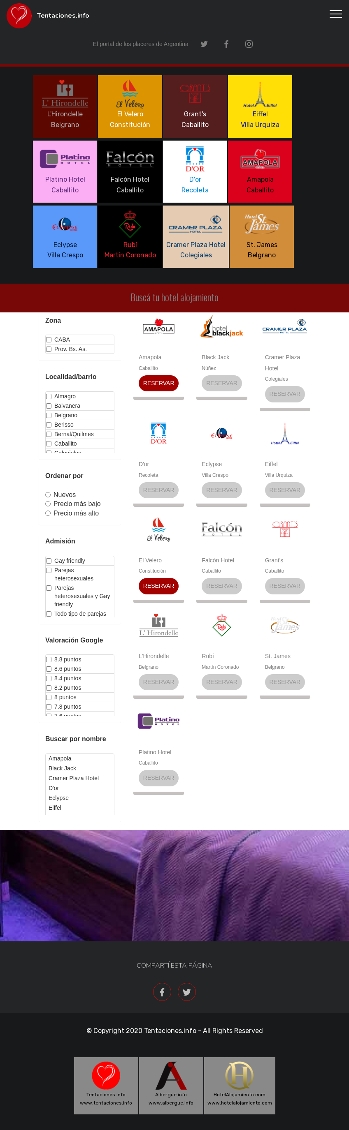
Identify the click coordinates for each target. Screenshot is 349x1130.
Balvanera (63, 405)
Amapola (150, 357)
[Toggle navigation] (336, 13)
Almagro (61, 396)
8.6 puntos (63, 669)
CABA (58, 339)
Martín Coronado (220, 667)
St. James (278, 656)
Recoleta (148, 475)
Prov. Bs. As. (66, 349)
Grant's (274, 560)
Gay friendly (65, 560)
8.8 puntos (63, 659)
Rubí (208, 656)
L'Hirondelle (154, 656)
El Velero (150, 560)
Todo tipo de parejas (76, 613)
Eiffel (271, 464)
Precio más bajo (73, 503)
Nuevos (60, 494)
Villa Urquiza (279, 475)
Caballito (61, 443)
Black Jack (215, 357)
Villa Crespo (215, 475)
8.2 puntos (63, 687)
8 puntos (61, 697)
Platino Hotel (155, 752)
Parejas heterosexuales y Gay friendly (78, 596)
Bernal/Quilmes (70, 434)
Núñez (209, 368)
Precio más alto (72, 513)
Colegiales (276, 379)
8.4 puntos (63, 678)
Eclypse (212, 464)
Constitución (152, 571)
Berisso (60, 424)
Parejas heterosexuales (69, 574)
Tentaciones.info (63, 16)
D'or (144, 464)
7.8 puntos (63, 706)
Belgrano (61, 415)
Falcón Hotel (218, 560)
